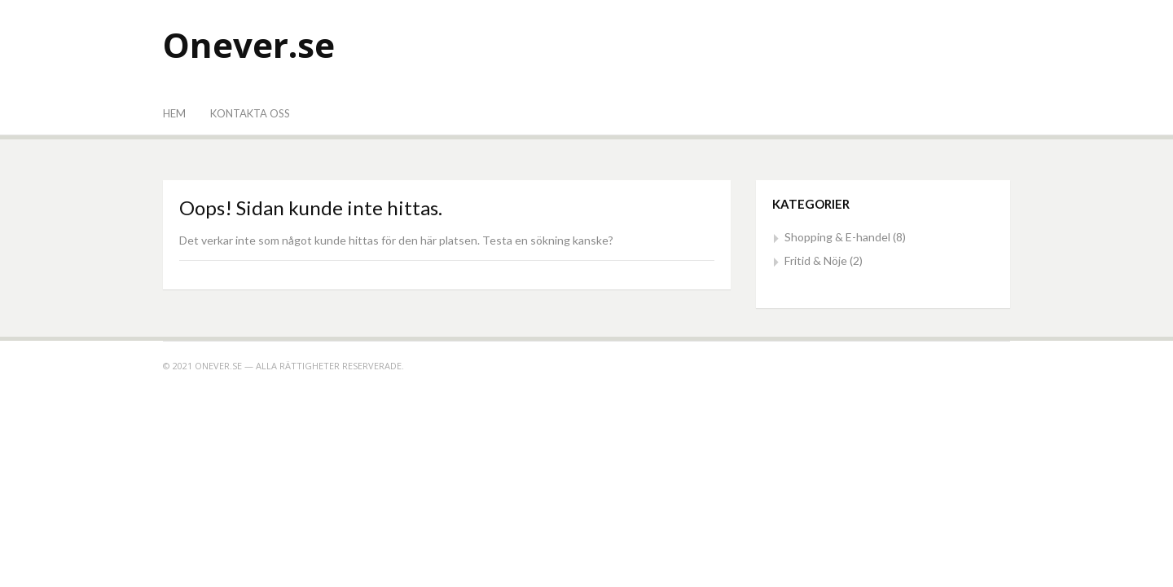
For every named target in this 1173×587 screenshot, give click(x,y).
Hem (174, 113)
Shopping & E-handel (837, 237)
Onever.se (249, 44)
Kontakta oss (250, 113)
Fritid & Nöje (815, 260)
